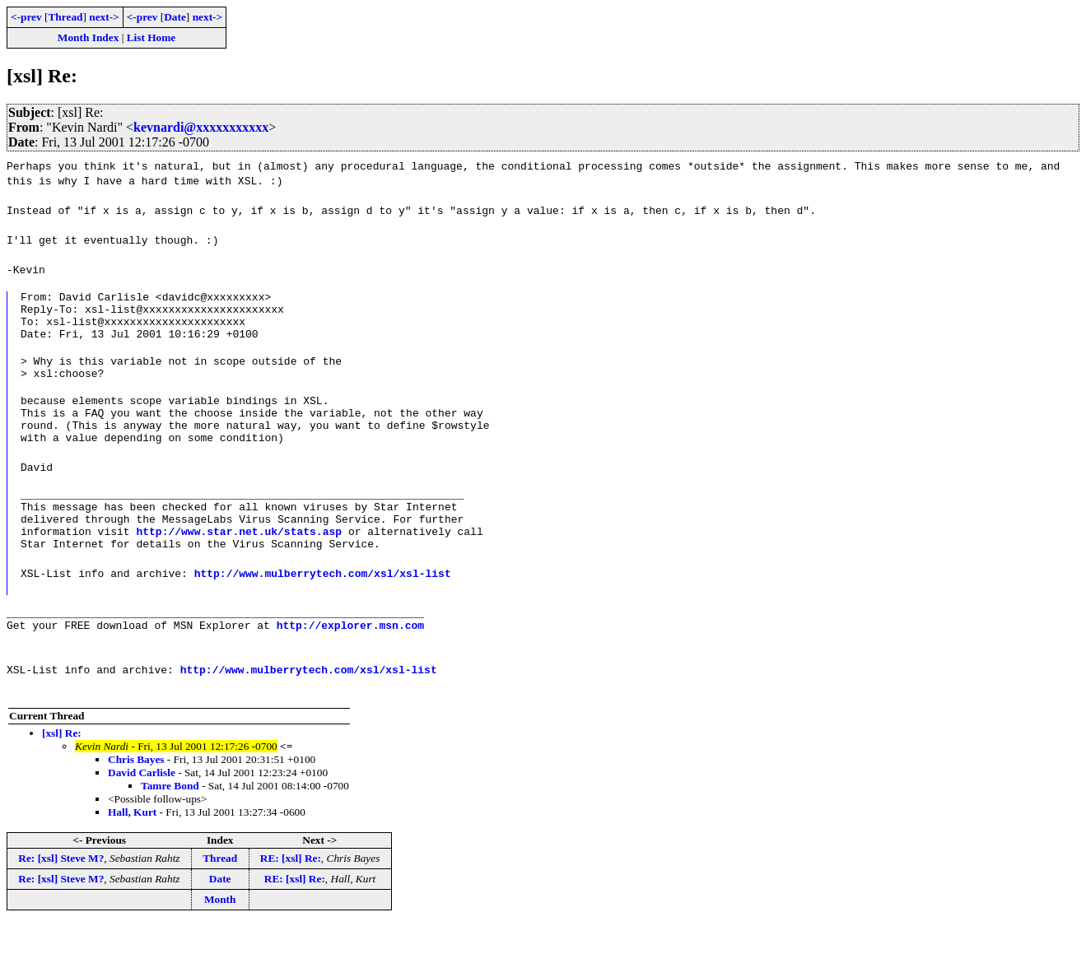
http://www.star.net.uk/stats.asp (239, 565)
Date (175, 17)
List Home (151, 37)
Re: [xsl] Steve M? (61, 902)
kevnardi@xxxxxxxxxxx (200, 127)
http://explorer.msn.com (350, 669)
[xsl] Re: (62, 777)
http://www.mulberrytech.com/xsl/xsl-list (322, 610)
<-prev (26, 17)
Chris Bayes (136, 804)
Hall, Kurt (132, 856)
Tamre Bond (170, 830)
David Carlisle (141, 817)
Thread (65, 17)
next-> (104, 17)
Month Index (88, 37)
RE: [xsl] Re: (290, 902)
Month (220, 944)
